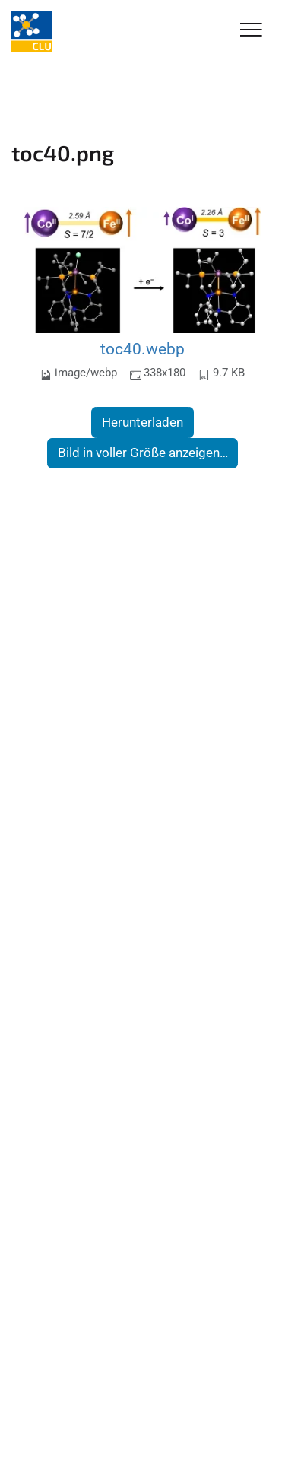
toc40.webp (142, 348)
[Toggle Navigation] (251, 30)
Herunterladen (142, 422)
